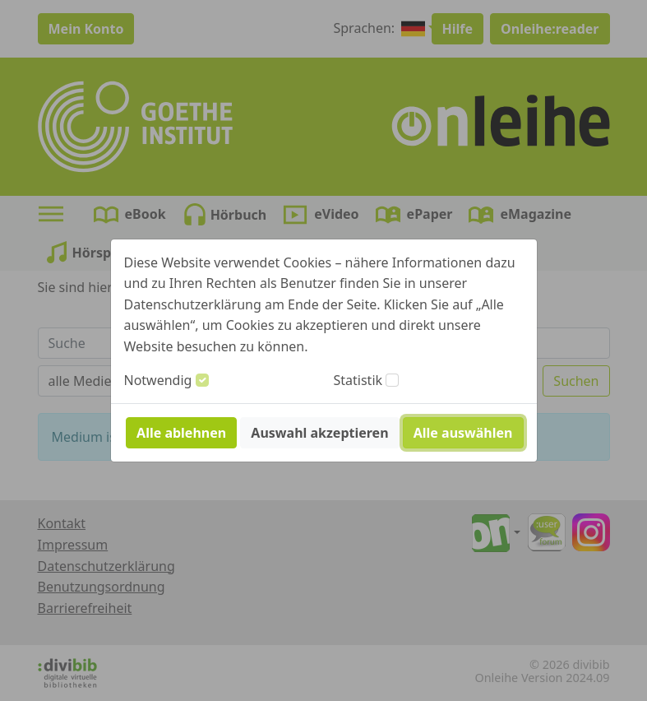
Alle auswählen (463, 433)
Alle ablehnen (181, 433)
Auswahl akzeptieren (319, 433)
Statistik (358, 380)
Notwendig (158, 380)
